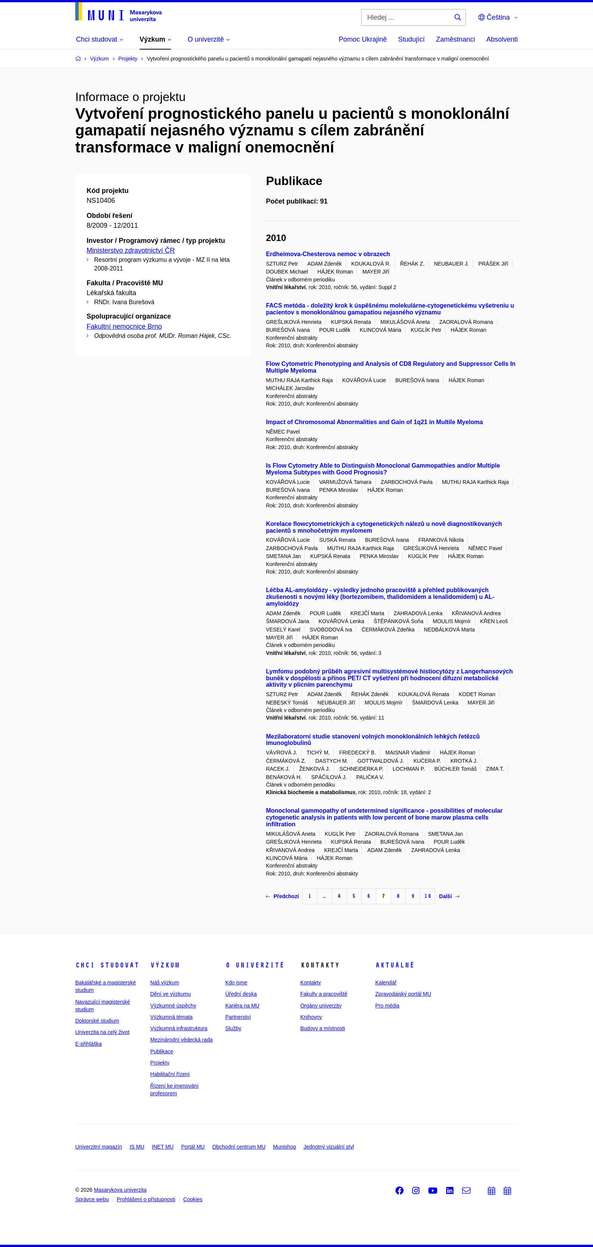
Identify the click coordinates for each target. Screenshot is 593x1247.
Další (449, 896)
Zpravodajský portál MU (403, 994)
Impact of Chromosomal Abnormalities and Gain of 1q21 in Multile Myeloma (374, 422)
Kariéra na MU (242, 1006)
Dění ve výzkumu (170, 994)
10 (428, 896)
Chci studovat (107, 965)
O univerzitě (254, 965)
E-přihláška (88, 1044)
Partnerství (238, 1017)
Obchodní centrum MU (238, 1147)
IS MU (137, 1147)
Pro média (387, 1006)
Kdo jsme (236, 983)
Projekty (159, 1063)
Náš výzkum (164, 983)
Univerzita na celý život (102, 1032)
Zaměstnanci (455, 39)
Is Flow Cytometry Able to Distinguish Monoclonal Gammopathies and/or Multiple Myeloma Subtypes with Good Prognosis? (383, 469)
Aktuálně (394, 965)
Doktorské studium (97, 1021)
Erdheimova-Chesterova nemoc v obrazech (328, 254)
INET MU (163, 1147)
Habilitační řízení (169, 1074)
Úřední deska (241, 994)
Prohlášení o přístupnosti (146, 1199)
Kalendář (385, 983)
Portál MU (193, 1147)
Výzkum (165, 965)
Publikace (161, 1051)
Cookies (193, 1199)
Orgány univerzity (321, 1006)
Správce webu (92, 1199)
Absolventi (502, 39)
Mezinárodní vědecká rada (181, 1040)
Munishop (284, 1147)
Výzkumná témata (171, 1017)
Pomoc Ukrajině (363, 39)
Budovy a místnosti (322, 1028)
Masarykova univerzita (120, 1190)
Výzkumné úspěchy (173, 1006)
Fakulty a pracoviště (324, 994)
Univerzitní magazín (98, 1147)
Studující (411, 39)
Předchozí (282, 896)
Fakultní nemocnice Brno (124, 326)
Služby (233, 1028)
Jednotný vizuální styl (329, 1147)
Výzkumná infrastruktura (178, 1028)
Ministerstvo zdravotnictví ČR (131, 250)
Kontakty (310, 983)
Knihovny (311, 1017)
